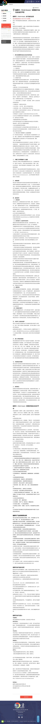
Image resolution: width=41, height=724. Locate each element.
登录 (26, 1)
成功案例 (4, 20)
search (29, 1)
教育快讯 (11, 4)
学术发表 (4, 18)
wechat (2, 721)
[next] (10, 25)
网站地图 (8, 721)
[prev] (2, 25)
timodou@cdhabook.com (20, 711)
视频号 (22, 717)
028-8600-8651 (20, 712)
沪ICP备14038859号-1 (15, 721)
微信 (19, 717)
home (1, 4)
